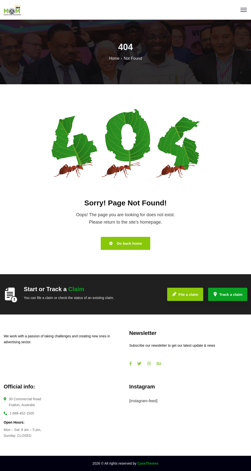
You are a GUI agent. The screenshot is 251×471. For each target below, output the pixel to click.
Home (114, 58)
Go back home (125, 243)
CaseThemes (147, 463)
